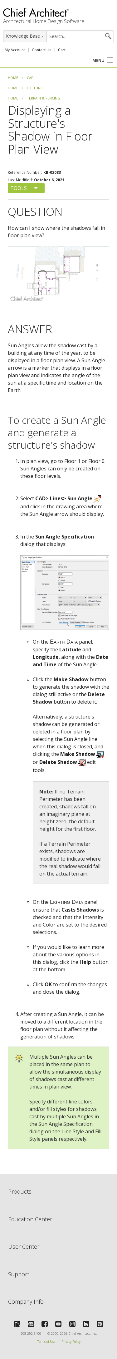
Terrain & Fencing (43, 98)
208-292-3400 (31, 1333)
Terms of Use (46, 1341)
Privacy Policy (70, 1341)
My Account (15, 50)
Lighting (35, 88)
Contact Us (41, 50)
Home (13, 77)
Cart (62, 50)
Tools (18, 188)
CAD (30, 77)
